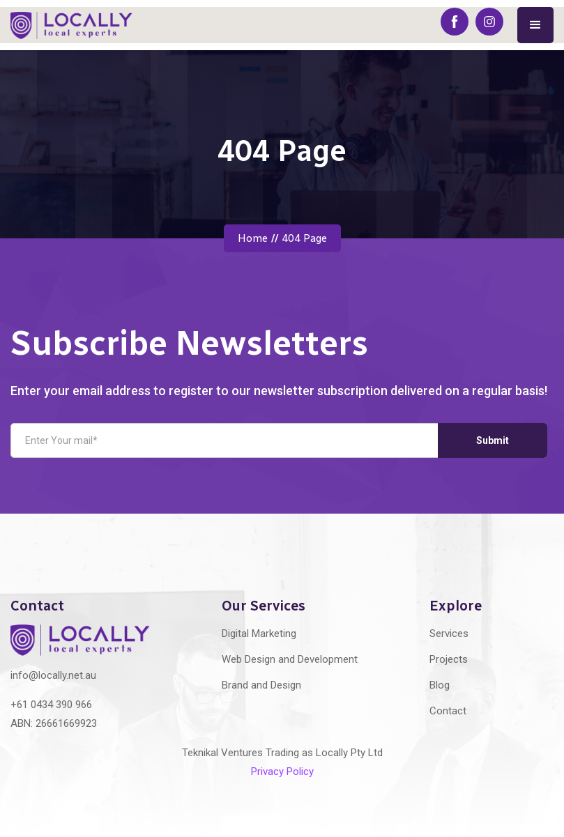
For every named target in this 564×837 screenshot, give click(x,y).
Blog (439, 685)
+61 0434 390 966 (51, 704)
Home (253, 238)
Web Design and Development (290, 659)
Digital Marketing (259, 633)
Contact (447, 711)
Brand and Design (261, 685)
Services (448, 633)
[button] (535, 25)
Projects (448, 659)
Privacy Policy (282, 771)
